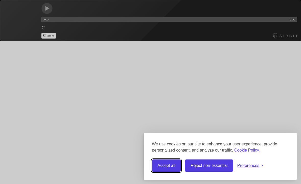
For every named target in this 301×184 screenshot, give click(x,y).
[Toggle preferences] (250, 166)
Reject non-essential (208, 165)
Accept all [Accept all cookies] (166, 165)
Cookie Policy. (247, 150)
